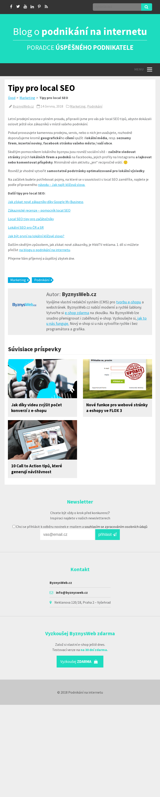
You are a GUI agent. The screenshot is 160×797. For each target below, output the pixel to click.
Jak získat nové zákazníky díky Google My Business (45, 202)
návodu (43, 184)
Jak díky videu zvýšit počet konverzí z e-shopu (36, 407)
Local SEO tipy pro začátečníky (31, 219)
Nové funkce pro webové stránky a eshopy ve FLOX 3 (117, 407)
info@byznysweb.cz (72, 592)
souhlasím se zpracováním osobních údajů (115, 526)
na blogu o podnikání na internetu (44, 250)
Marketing (27, 97)
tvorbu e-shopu (128, 302)
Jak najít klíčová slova (68, 184)
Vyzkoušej (79, 661)
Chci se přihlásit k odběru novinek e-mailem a (80, 526)
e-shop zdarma (77, 312)
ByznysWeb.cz (23, 106)
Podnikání (94, 106)
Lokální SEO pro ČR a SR (26, 227)
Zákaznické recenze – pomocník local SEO (39, 210)
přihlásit (107, 534)
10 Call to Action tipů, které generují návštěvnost (36, 468)
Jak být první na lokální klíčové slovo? (36, 236)
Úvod (11, 97)
